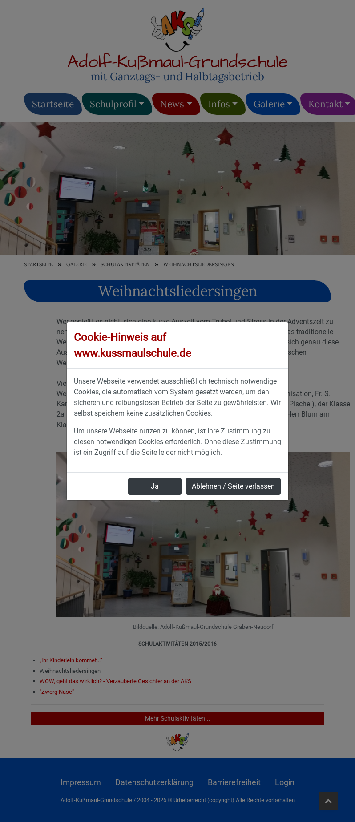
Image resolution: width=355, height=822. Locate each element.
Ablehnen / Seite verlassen (233, 486)
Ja (155, 486)
